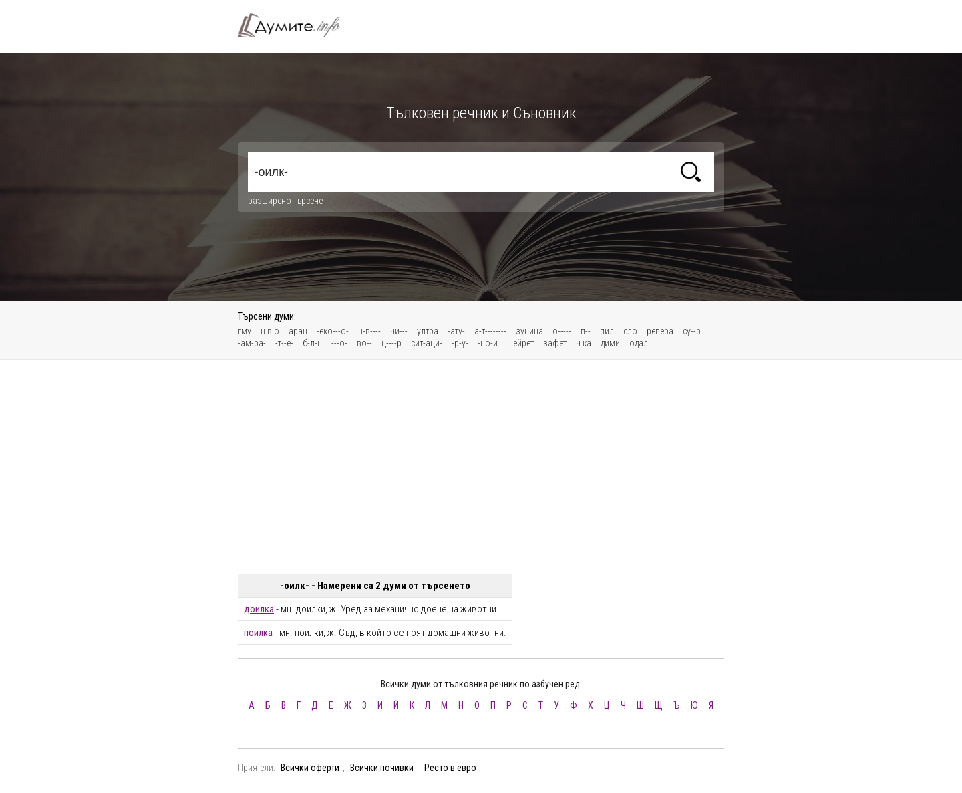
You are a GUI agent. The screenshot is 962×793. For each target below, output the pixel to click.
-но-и (488, 343)
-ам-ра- (252, 343)
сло (630, 331)
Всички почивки (382, 767)
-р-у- (460, 343)
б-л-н (312, 343)
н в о (270, 331)
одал (638, 343)
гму (244, 331)
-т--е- (284, 343)
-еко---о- (333, 331)
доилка (259, 609)
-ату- (456, 331)
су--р (692, 331)
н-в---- (369, 331)
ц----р (391, 343)
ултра (427, 331)
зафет (555, 343)
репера (660, 331)
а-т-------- (490, 331)
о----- (561, 331)
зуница (529, 331)
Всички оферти (310, 767)
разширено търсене (285, 200)
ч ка (583, 343)
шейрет (520, 343)
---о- (339, 343)
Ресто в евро (450, 767)
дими (610, 343)
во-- (364, 343)
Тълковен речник (296, 25)
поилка (258, 633)
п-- (586, 331)
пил (607, 331)
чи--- (399, 331)
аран (298, 331)
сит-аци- (426, 343)
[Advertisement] (481, 466)
